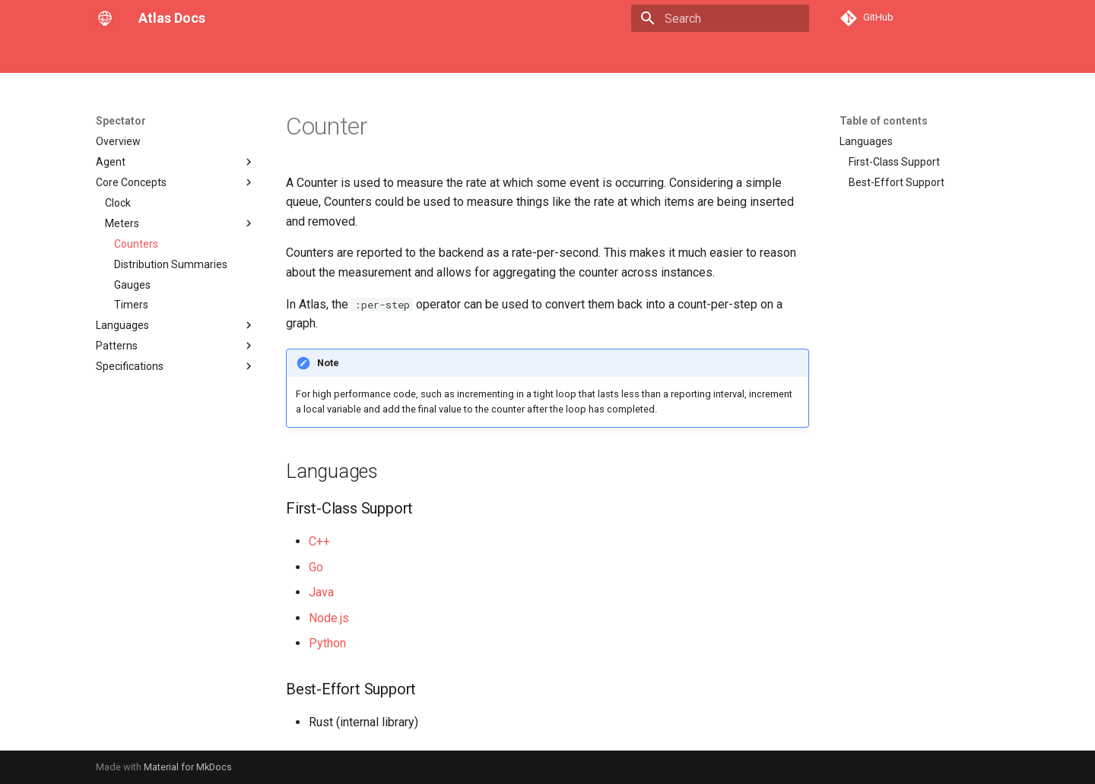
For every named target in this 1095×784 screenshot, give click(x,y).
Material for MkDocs (188, 767)
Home (110, 55)
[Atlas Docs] (105, 18)
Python (327, 643)
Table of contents (884, 121)
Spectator (387, 55)
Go (316, 567)
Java (321, 592)
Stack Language (305, 55)
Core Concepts (178, 55)
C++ (319, 541)
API (240, 55)
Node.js (329, 618)
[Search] (720, 18)
